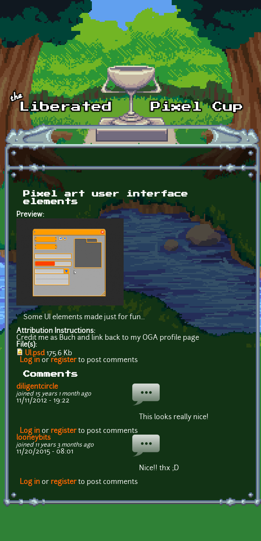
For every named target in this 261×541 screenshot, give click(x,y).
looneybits (33, 438)
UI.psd (35, 353)
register (63, 360)
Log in (30, 360)
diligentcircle (37, 387)
